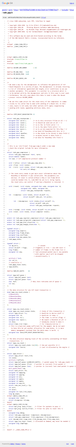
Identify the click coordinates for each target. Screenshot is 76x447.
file (43, 17)
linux (16, 10)
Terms (23, 444)
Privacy (17, 444)
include (65, 10)
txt (67, 444)
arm (10, 10)
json (72, 444)
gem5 (4, 10)
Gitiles (12, 444)
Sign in (72, 3)
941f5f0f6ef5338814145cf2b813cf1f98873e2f (39, 10)
